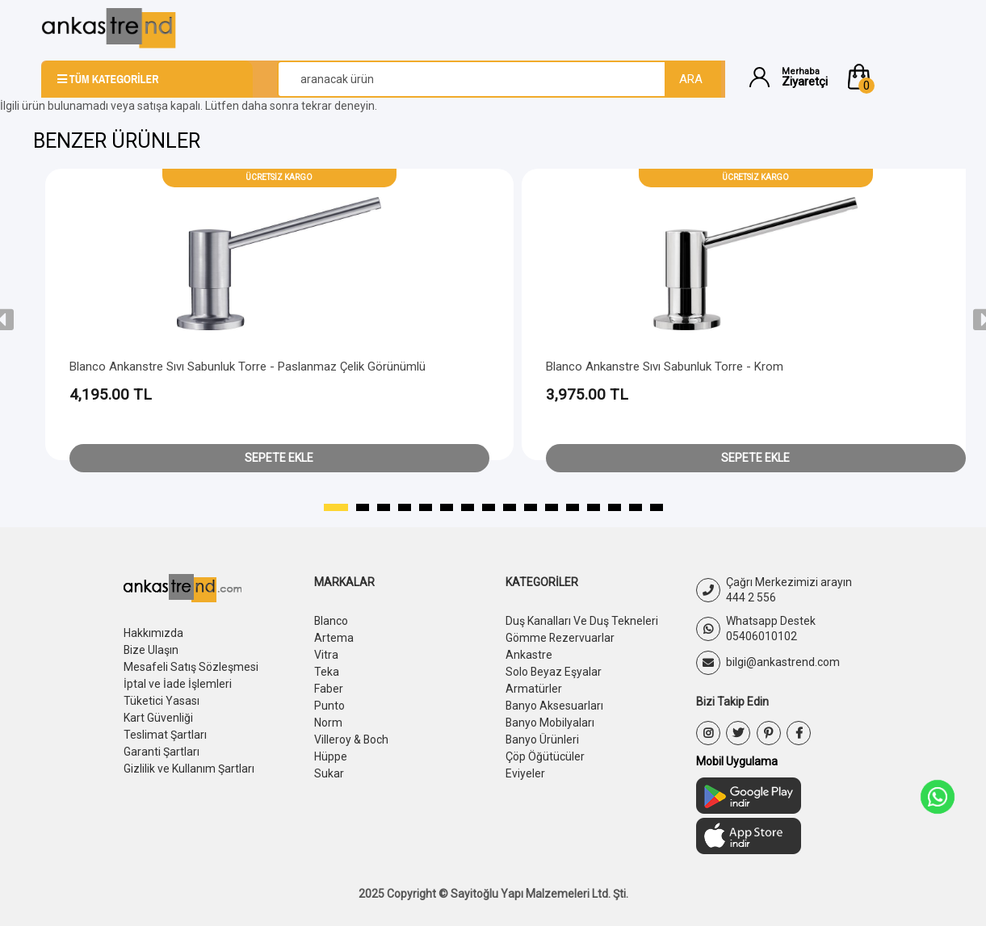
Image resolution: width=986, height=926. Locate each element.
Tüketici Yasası (161, 697)
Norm (328, 717)
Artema (334, 637)
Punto (329, 701)
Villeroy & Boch (351, 733)
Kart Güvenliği (158, 713)
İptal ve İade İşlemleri (178, 681)
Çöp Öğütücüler (545, 750)
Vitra (326, 653)
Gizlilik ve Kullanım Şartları (189, 762)
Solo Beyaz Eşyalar (554, 669)
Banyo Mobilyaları (550, 717)
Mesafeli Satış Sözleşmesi (191, 665)
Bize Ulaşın (151, 649)
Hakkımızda (153, 632)
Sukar (329, 766)
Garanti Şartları (161, 746)
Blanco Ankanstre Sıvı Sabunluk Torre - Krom (664, 366)
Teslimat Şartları (165, 729)
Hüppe (330, 750)
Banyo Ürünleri (543, 733)
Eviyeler (525, 766)
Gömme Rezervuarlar (560, 637)
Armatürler (534, 685)
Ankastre (529, 653)
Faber (328, 685)
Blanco (331, 620)
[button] (895, 77)
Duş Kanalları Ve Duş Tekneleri (582, 620)
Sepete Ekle (279, 457)
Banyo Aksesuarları (555, 701)
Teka (326, 669)
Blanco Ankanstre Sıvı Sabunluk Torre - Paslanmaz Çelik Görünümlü (247, 366)
